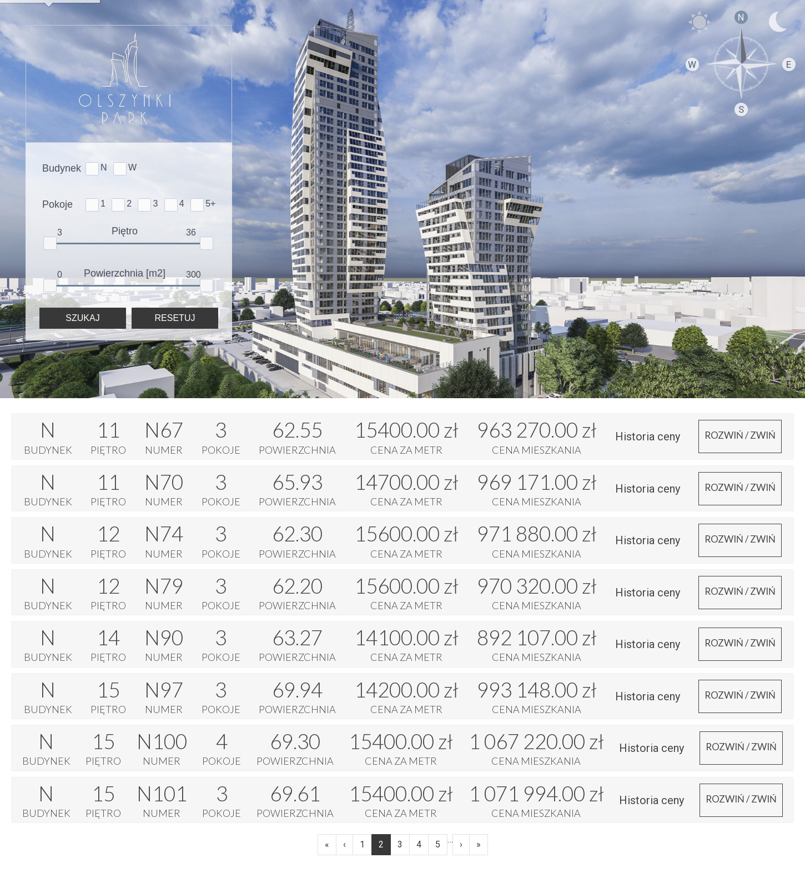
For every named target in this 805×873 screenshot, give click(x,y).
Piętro (125, 231)
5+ (210, 203)
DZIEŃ (699, 22)
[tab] (402, 436)
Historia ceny (647, 436)
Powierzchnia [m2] (124, 273)
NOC (777, 22)
